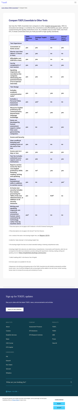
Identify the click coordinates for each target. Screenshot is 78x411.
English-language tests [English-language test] (53, 26)
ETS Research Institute (36, 335)
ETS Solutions (33, 331)
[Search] (71, 382)
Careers (8, 331)
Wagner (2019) (44, 235)
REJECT (59, 403)
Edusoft (8, 360)
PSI (7, 356)
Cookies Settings (59, 399)
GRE (53, 335)
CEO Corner (9, 343)
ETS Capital (9, 347)
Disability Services (11, 335)
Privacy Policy (15, 400)
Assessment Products (35, 326)
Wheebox (9, 373)
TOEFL (54, 326)
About (8, 326)
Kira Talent (9, 365)
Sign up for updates (15, 309)
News (7, 339)
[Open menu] (75, 2)
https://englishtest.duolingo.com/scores (32, 253)
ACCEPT (59, 407)
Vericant (8, 369)
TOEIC (54, 331)
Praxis (54, 339)
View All (54, 343)
